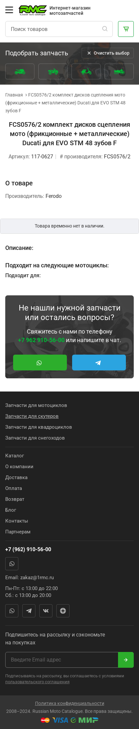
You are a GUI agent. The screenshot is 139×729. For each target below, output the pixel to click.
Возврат (14, 499)
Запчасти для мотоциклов (36, 405)
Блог (10, 510)
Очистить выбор (107, 53)
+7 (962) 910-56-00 (28, 549)
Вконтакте (46, 611)
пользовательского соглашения (37, 681)
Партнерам (17, 532)
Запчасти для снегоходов (35, 438)
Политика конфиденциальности (69, 703)
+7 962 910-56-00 (41, 340)
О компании (19, 467)
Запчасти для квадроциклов (38, 427)
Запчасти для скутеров (32, 416)
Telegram (29, 611)
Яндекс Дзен (63, 611)
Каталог (14, 456)
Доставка (16, 477)
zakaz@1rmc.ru (37, 577)
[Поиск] (105, 29)
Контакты (16, 521)
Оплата (13, 488)
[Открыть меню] (9, 10)
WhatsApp (12, 563)
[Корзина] (126, 29)
